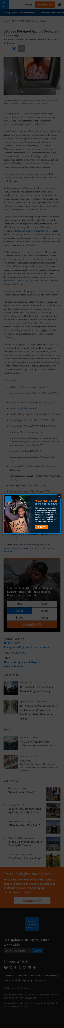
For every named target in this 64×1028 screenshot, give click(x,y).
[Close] (59, 496)
